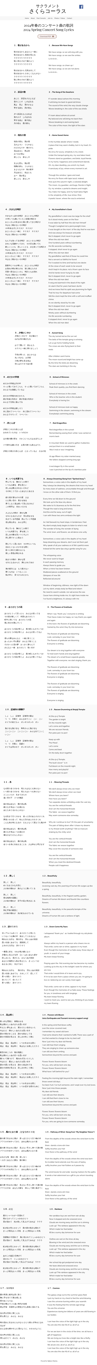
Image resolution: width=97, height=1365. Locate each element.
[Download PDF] (47, 36)
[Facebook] (81, 7)
